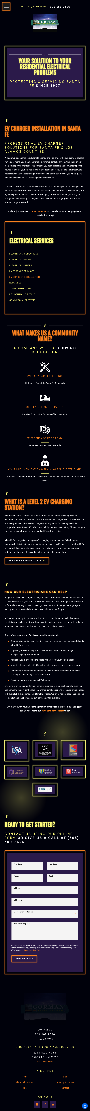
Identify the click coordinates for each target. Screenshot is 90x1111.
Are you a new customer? (23, 926)
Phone (16, 890)
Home (25, 1090)
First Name (18, 878)
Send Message (24, 972)
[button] (85, 1106)
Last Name (53, 878)
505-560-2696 (60, 6)
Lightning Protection (65, 1096)
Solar (24, 1102)
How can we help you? (22, 938)
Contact (65, 1102)
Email (51, 890)
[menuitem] (45, 261)
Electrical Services (24, 1096)
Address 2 (18, 914)
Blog (65, 1090)
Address (17, 902)
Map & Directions (45, 1075)
